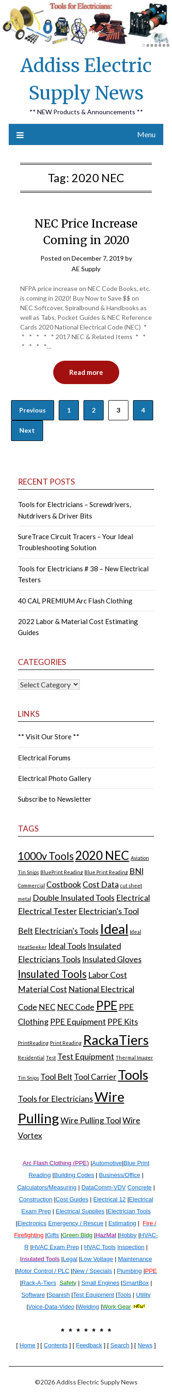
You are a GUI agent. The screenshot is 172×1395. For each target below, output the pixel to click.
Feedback (89, 1345)
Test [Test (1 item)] (51, 1057)
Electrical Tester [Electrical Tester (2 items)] (47, 911)
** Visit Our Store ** (48, 736)
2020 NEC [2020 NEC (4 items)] (102, 855)
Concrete (140, 1187)
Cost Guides (72, 1199)
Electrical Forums (44, 757)
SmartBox (135, 1282)
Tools (124, 1294)
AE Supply (86, 269)
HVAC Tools (100, 1247)
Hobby (128, 1235)
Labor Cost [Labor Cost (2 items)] (107, 975)
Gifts (53, 1235)
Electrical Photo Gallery (54, 778)
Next (27, 430)
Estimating (122, 1223)
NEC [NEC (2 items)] (47, 1007)
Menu (146, 134)
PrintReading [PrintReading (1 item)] (33, 1043)
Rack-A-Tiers (39, 1282)
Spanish (59, 1294)
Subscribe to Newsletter (54, 799)
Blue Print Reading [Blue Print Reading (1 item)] (106, 872)
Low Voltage (97, 1259)
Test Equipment (93, 1294)
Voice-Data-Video (51, 1306)
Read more (86, 372)
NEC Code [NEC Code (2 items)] (75, 1007)
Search (120, 1345)
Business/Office (119, 1175)
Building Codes (74, 1175)
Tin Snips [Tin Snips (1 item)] (28, 1078)
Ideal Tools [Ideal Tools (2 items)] (67, 946)
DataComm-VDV (103, 1187)
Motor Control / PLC (43, 1270)
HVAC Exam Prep (55, 1247)
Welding (88, 1306)
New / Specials (92, 1270)
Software (33, 1294)
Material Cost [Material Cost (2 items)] (42, 989)
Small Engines (100, 1282)
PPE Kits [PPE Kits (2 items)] (122, 1022)
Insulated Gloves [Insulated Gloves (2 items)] (112, 959)
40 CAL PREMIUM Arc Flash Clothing (75, 601)
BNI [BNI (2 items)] (136, 871)
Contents (55, 1345)
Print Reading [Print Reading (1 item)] (66, 1043)
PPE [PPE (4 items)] (106, 1005)
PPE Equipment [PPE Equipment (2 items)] (78, 1022)
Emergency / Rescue (76, 1223)
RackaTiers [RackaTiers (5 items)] (116, 1040)
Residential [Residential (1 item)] (31, 1057)
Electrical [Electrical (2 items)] (133, 898)
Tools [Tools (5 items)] (133, 1074)
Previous (32, 410)
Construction (35, 1199)
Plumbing (129, 1270)
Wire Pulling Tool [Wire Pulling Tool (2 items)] (91, 1120)
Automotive (107, 1163)
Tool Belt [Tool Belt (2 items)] (56, 1077)
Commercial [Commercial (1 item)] (31, 885)
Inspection (130, 1247)
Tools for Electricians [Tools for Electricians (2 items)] (55, 1099)
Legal (70, 1259)
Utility (143, 1294)
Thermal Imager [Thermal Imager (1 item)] (134, 1057)
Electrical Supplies (80, 1211)
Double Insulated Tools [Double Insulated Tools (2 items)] (74, 898)
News (145, 1345)
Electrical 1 (107, 1199)
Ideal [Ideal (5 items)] (114, 929)
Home (28, 1345)
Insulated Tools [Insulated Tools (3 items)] (52, 974)
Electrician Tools (129, 1211)
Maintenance (135, 1259)
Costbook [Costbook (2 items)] (63, 884)
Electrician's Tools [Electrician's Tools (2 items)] (66, 931)
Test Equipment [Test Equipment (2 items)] (85, 1056)
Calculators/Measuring (46, 1187)
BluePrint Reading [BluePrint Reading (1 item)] (61, 872)
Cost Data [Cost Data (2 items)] (101, 884)
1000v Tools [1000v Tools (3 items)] (46, 856)
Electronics (32, 1223)
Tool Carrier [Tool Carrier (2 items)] (95, 1077)
